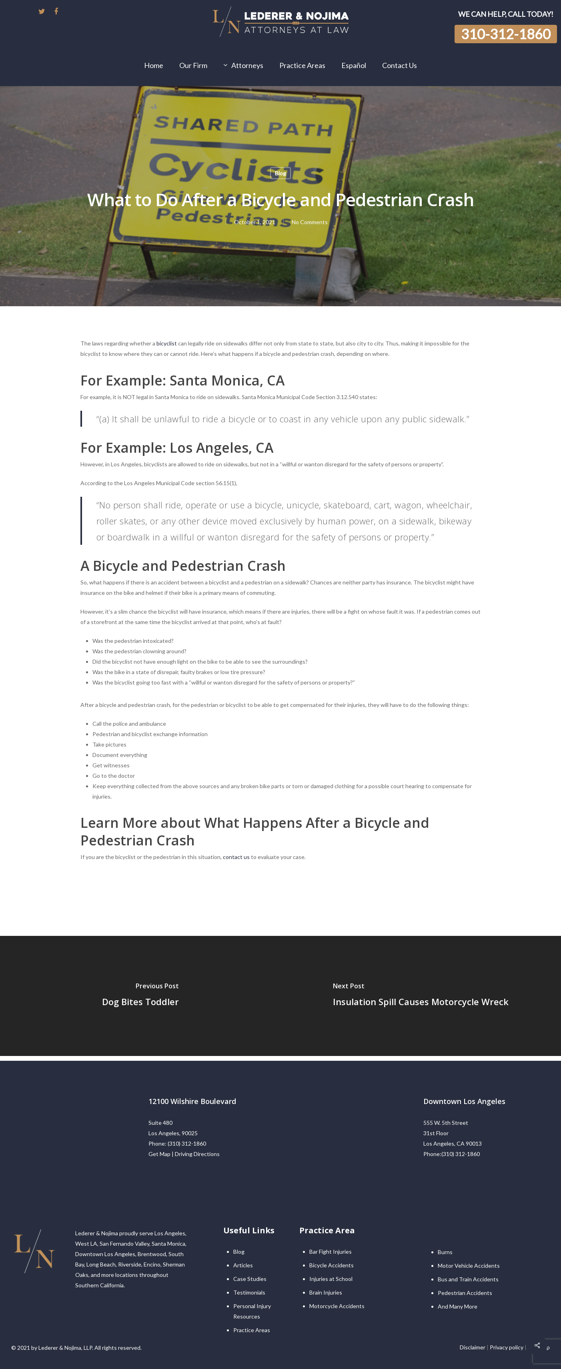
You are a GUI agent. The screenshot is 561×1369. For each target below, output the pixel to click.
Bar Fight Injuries (330, 1251)
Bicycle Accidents (331, 1265)
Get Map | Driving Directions (184, 1153)
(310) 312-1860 (187, 1143)
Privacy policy (506, 1347)
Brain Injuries (325, 1292)
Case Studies (249, 1278)
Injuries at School (331, 1278)
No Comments (310, 222)
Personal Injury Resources (252, 1311)
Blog (280, 173)
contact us (236, 856)
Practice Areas (251, 1330)
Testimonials (249, 1292)
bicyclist (166, 343)
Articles (243, 1265)
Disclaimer (472, 1347)
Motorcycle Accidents (337, 1306)
